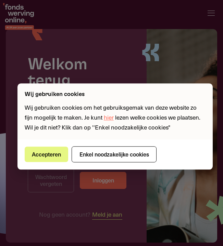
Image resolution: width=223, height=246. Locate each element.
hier (109, 117)
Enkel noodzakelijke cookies (114, 154)
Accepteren (46, 154)
